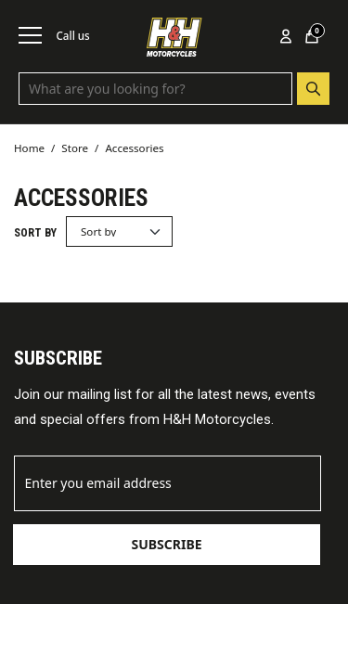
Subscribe (166, 544)
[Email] (167, 483)
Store (74, 148)
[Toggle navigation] (30, 35)
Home (29, 148)
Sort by (35, 232)
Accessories (134, 148)
